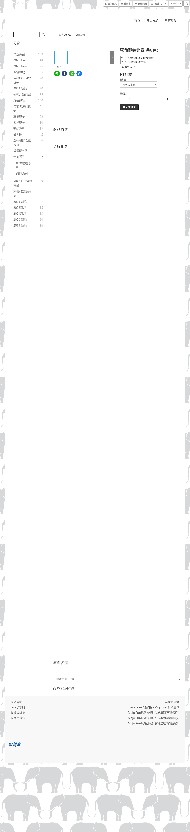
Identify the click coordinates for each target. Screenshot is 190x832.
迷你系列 (19, 157)
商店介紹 (152, 20)
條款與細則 (18, 713)
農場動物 (19, 72)
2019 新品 (20, 225)
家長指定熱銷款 (22, 193)
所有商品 (171, 20)
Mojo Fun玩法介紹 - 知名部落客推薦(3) (153, 723)
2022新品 (19, 208)
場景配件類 (20, 151)
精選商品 (19, 54)
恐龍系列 (22, 173)
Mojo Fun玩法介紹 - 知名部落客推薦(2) (153, 718)
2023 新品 (20, 202)
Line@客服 (18, 707)
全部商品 (65, 35)
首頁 (137, 20)
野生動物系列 (23, 165)
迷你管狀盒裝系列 (22, 142)
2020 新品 (20, 219)
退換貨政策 (18, 718)
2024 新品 (20, 88)
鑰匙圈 (17, 134)
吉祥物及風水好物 (22, 80)
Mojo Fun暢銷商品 (22, 183)
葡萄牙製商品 (22, 94)
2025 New (20, 66)
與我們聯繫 (172, 702)
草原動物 (19, 117)
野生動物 (19, 100)
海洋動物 (19, 123)
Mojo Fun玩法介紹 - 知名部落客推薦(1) (153, 713)
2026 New (20, 60)
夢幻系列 (19, 128)
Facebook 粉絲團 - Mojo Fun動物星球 (154, 707)
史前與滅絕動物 (22, 108)
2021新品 (19, 213)
